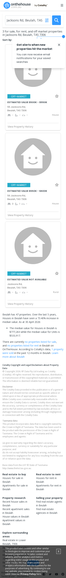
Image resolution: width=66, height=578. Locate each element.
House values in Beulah (15, 516)
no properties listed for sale (40, 341)
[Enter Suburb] (28, 20)
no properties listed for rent (23, 345)
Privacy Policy (28, 574)
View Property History (22, 126)
